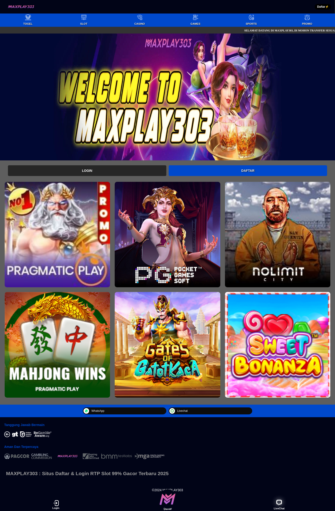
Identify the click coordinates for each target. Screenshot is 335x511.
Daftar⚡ (323, 6)
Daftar (248, 171)
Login (87, 171)
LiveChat (279, 504)
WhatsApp (94, 411)
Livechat (178, 411)
